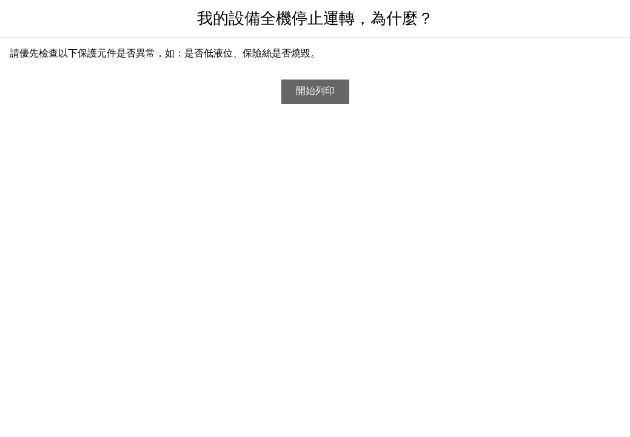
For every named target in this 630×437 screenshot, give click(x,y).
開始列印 (315, 91)
